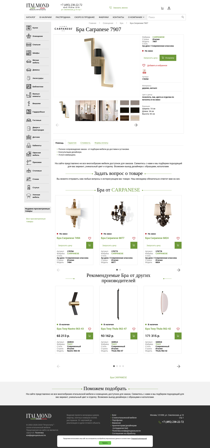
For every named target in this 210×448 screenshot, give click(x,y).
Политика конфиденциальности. (36, 434)
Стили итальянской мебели (124, 417)
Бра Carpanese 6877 (112, 238)
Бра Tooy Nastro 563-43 (70, 328)
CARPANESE (159, 37)
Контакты (118, 17)
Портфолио (117, 420)
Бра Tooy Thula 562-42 (158, 328)
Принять (105, 443)
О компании (136, 17)
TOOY (70, 344)
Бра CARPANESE (118, 377)
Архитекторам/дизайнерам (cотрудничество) (124, 426)
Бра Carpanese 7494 (68, 238)
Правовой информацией (139, 438)
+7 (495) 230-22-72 (71, 4)
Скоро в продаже (84, 17)
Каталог (30, 17)
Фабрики (104, 17)
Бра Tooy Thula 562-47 (114, 328)
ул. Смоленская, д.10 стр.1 (71, 9)
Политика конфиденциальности (126, 430)
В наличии (46, 17)
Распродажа (63, 17)
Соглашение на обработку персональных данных (124, 434)
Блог (114, 415)
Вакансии (116, 423)
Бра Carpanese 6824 (157, 238)
